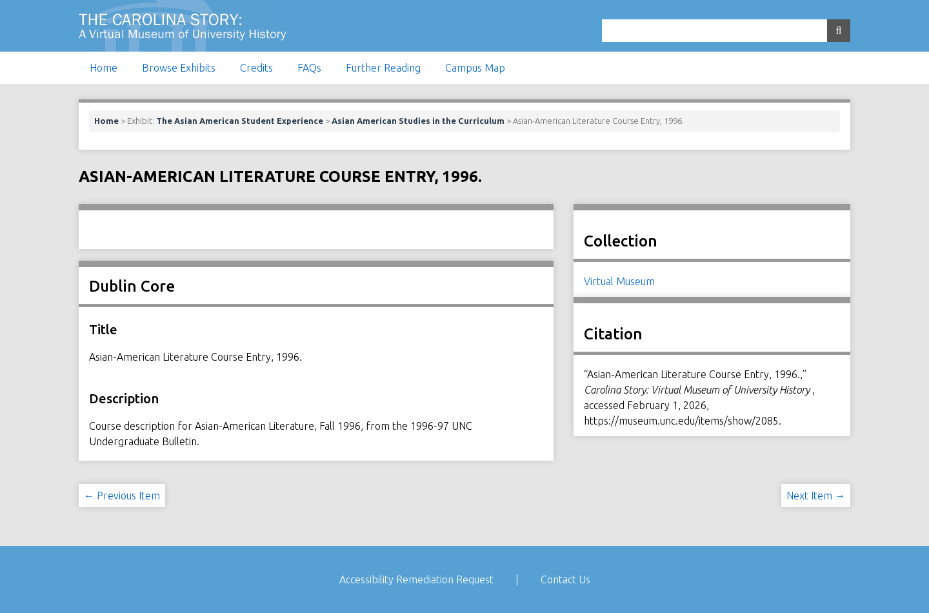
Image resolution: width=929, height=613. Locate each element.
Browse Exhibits (178, 68)
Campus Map (475, 68)
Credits (256, 68)
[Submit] (838, 30)
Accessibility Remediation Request (416, 579)
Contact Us (565, 579)
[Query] (726, 30)
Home (103, 68)
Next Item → (815, 495)
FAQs (309, 68)
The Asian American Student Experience (239, 120)
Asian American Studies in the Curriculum (418, 120)
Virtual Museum (619, 281)
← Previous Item (122, 495)
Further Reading (383, 68)
